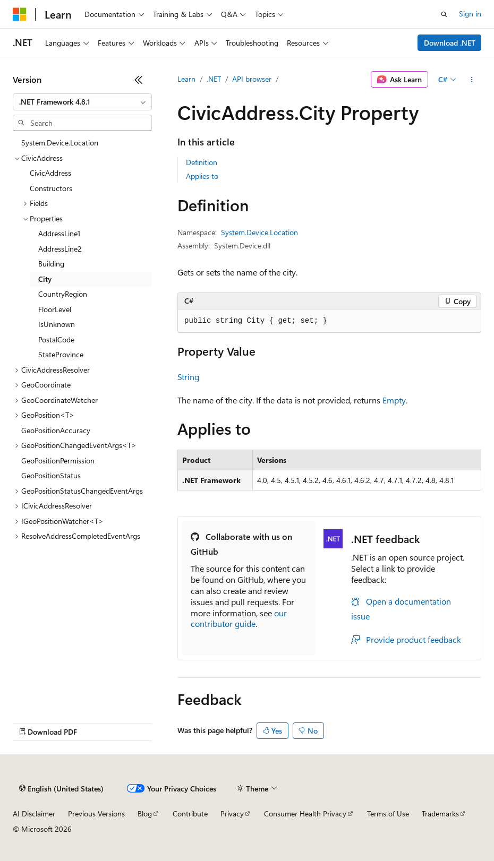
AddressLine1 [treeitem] (59, 233)
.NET (214, 79)
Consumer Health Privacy (305, 813)
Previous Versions (96, 813)
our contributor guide (239, 618)
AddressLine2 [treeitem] (60, 249)
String (188, 376)
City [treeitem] (45, 279)
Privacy (232, 813)
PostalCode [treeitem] (56, 339)
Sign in (470, 13)
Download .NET (449, 43)
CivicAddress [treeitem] (50, 173)
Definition (201, 162)
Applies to (202, 176)
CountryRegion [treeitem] (62, 294)
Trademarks (440, 813)
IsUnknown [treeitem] (56, 324)
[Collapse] (138, 79)
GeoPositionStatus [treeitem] (51, 475)
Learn (186, 79)
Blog (145, 813)
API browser (251, 79)
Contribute (190, 813)
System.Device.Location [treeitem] (59, 142)
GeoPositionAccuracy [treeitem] (55, 430)
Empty (394, 400)
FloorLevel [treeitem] (54, 309)
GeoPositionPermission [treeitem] (58, 460)
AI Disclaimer (34, 813)
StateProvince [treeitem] (60, 354)
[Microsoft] (20, 14)
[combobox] (82, 101)
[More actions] (472, 79)
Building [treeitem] (51, 264)
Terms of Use (388, 813)
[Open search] (444, 14)
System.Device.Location (259, 232)
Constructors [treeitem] (51, 188)
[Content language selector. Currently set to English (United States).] (61, 788)
